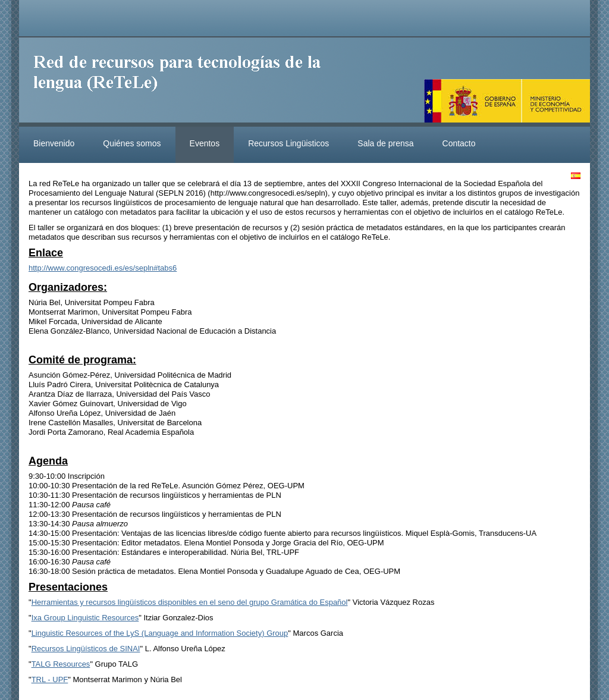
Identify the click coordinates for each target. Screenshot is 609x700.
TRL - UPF (50, 679)
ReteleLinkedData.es (182, 82)
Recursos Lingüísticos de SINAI (86, 648)
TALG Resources (61, 664)
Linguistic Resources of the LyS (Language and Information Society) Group (160, 633)
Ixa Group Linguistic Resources (85, 617)
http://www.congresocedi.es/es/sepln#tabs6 (103, 267)
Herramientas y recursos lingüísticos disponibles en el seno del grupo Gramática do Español (190, 602)
